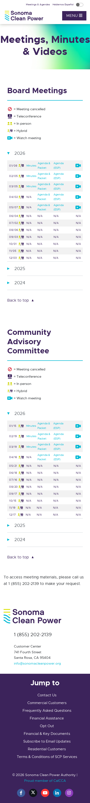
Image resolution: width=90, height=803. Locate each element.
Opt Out (47, 726)
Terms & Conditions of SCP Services (47, 757)
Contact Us (46, 695)
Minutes (31, 165)
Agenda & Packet (44, 165)
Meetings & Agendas (38, 4)
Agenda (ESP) (59, 165)
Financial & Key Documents (47, 734)
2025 (19, 268)
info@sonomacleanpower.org (37, 663)
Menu (74, 15)
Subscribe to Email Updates (47, 741)
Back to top (18, 300)
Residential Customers (47, 749)
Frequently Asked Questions (47, 710)
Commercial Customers (46, 703)
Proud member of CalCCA (45, 780)
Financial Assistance (47, 718)
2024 (19, 282)
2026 (19, 153)
